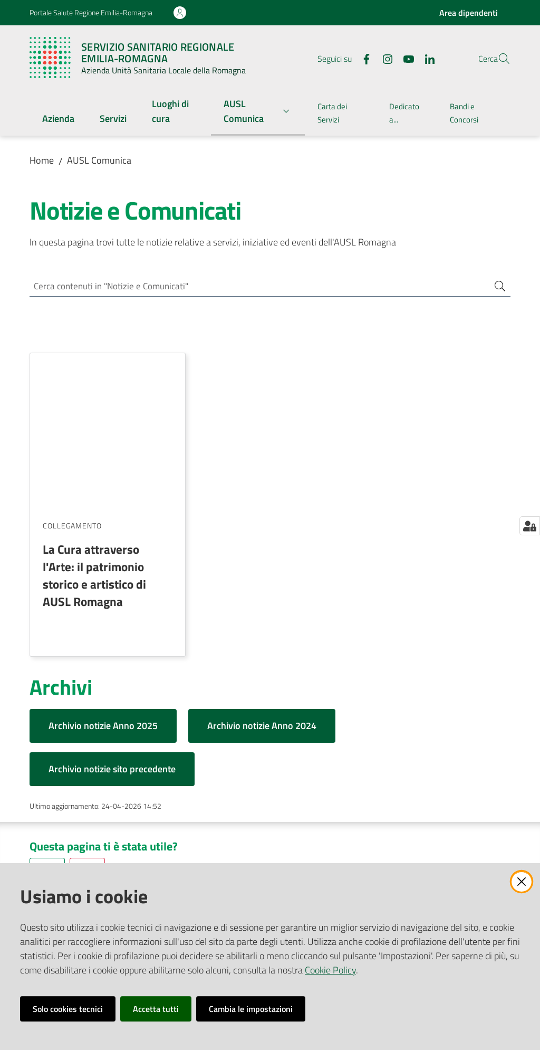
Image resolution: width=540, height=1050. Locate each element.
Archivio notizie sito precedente (112, 616)
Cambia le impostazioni (251, 1008)
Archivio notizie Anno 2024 (261, 572)
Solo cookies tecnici (68, 1008)
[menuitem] (58, 119)
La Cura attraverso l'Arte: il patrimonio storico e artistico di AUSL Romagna (94, 422)
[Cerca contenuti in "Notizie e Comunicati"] (255, 287)
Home (42, 160)
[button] (497, 58)
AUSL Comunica (99, 160)
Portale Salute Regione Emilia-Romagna (91, 12)
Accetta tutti (156, 1008)
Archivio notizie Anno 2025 (103, 572)
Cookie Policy (330, 970)
